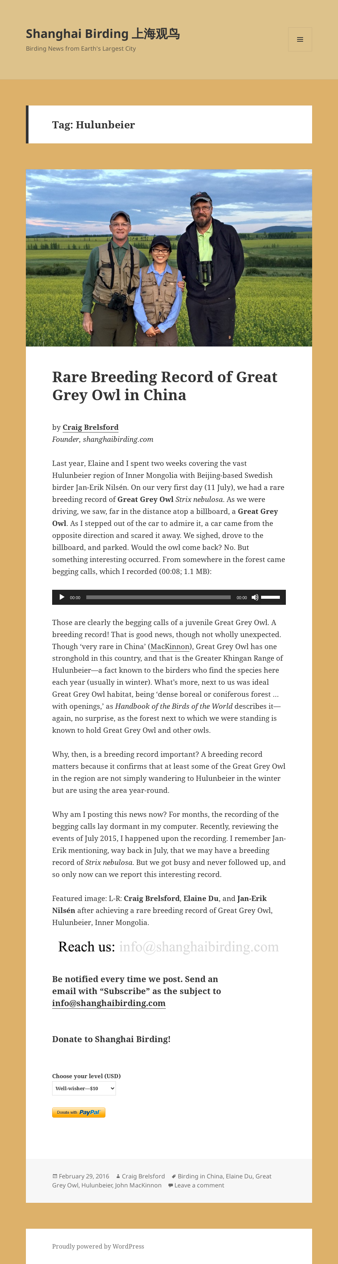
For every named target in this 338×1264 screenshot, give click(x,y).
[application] (169, 597)
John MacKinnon (138, 1185)
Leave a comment (199, 1185)
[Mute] (255, 597)
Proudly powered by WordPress (98, 1246)
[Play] (62, 597)
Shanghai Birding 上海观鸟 (103, 33)
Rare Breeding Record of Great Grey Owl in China (165, 385)
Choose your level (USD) (86, 1076)
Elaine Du (239, 1176)
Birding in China (200, 1176)
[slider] (158, 597)
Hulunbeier (96, 1185)
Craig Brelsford (91, 427)
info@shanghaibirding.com (109, 1002)
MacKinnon (169, 646)
